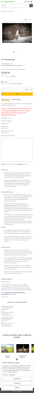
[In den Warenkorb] (2, 16)
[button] (25, 1)
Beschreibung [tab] (5, 99)
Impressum (5, 374)
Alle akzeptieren (17, 378)
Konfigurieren (17, 383)
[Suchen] (15, 5)
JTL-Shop (19, 391)
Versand (13, 76)
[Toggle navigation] (2, 1)
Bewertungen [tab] (16, 99)
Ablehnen (17, 387)
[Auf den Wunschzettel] (29, 20)
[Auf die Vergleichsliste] (25, 20)
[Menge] (14, 89)
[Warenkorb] (31, 1)
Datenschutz (12, 374)
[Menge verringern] (3, 89)
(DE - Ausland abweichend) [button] (17, 83)
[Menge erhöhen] (31, 89)
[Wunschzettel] (28, 1)
